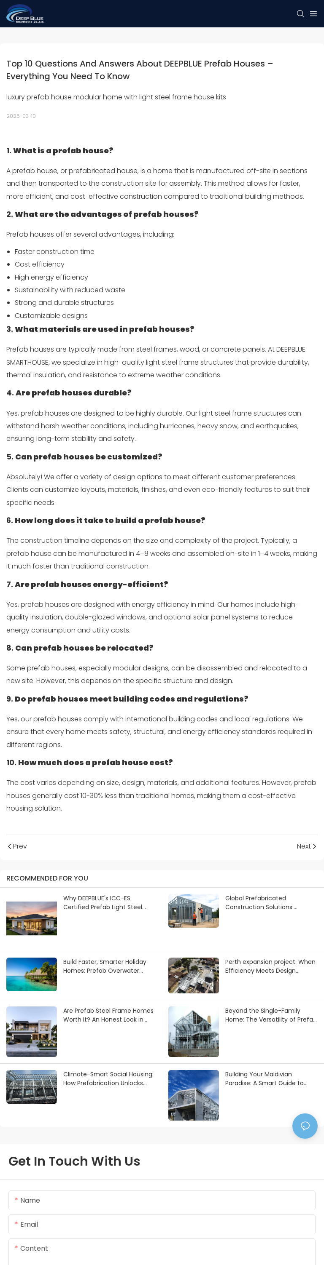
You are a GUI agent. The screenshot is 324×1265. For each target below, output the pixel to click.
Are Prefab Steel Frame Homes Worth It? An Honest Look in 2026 (108, 1015)
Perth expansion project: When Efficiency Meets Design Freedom (270, 966)
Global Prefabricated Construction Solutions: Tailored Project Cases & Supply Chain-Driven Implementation (261, 903)
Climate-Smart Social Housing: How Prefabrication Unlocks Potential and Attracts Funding (108, 1079)
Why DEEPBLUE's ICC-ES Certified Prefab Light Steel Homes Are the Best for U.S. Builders (103, 903)
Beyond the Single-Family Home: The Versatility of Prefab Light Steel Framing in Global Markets (271, 1015)
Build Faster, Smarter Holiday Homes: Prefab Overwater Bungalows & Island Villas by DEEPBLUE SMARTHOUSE (104, 966)
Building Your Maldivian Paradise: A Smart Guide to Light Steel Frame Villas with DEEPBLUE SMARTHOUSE (265, 1079)
